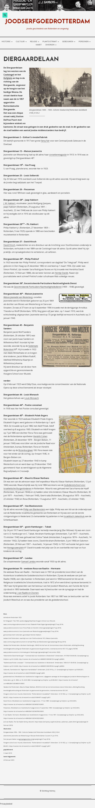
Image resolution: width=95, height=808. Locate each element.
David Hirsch (9, 245)
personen (84, 41)
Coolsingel (8, 74)
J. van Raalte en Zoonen (28, 592)
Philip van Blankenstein (34, 509)
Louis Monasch (32, 398)
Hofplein (7, 78)
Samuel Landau (28, 561)
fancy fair (45, 140)
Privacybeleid (6, 803)
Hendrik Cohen (40, 436)
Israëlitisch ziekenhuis (74, 516)
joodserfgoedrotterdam (47, 22)
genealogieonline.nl (25, 739)
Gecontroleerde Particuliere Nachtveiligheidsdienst (37, 286)
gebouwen (67, 41)
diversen (49, 44)
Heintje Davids (61, 273)
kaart (39, 44)
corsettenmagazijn (58, 154)
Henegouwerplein (15, 547)
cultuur (20, 41)
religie (33, 41)
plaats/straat (49, 41)
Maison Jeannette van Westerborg (17, 297)
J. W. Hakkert (9, 203)
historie (6, 41)
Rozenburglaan (25, 450)
